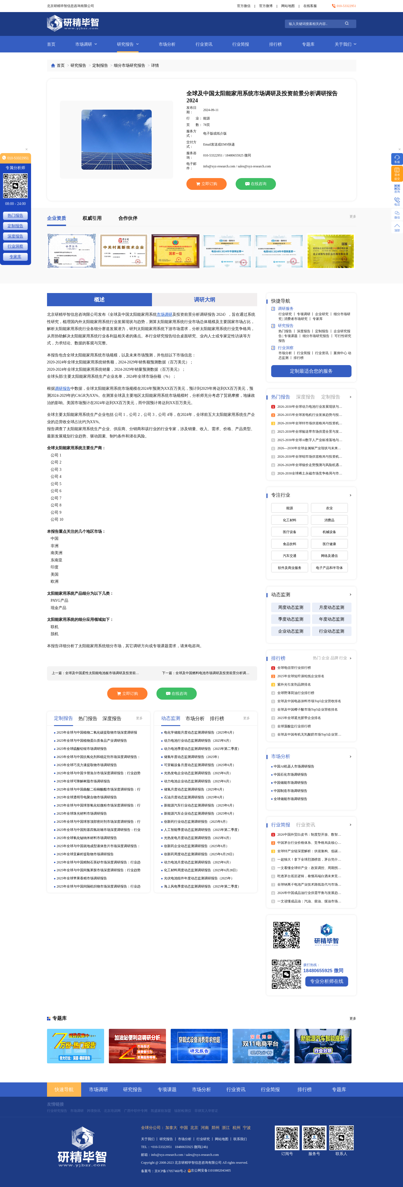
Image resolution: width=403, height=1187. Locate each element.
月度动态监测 (331, 607)
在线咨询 (255, 184)
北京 (194, 1128)
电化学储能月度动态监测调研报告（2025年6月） (200, 732)
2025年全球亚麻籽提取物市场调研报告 (85, 854)
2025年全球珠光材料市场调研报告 (82, 813)
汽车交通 (289, 556)
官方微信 (243, 6)
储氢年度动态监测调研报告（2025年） (192, 757)
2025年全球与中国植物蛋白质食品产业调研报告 (92, 741)
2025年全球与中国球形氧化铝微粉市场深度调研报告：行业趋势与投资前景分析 (98, 805)
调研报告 (63, 388)
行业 (343, 658)
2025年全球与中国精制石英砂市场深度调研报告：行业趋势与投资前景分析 (98, 862)
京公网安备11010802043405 (209, 1170)
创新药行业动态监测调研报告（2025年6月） (196, 822)
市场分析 (167, 44)
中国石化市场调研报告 (290, 774)
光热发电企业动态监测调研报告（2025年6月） (198, 773)
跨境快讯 (93, 1111)
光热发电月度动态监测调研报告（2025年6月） (198, 838)
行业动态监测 (331, 631)
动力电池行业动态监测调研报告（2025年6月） (198, 741)
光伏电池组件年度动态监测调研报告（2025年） (199, 878)
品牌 (335, 658)
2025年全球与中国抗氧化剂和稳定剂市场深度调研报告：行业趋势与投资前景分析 (98, 757)
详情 (155, 65)
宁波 (247, 1128)
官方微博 (266, 6)
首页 (51, 44)
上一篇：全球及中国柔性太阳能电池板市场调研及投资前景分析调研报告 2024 (97, 673)
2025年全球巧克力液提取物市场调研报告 (87, 765)
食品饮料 (289, 544)
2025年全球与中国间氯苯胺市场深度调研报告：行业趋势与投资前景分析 (98, 870)
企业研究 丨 (324, 314)
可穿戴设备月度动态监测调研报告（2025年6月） (200, 765)
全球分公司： (153, 1128)
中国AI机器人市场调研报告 (294, 766)
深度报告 (15, 236)
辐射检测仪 (182, 1111)
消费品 (329, 520)
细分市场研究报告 (129, 65)
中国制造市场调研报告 (290, 791)
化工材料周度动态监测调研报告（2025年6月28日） (202, 870)
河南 (205, 1128)
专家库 (318, 319)
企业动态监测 (290, 631)
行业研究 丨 (287, 314)
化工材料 (289, 520)
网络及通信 (329, 556)
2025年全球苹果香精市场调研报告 (82, 878)
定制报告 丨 (324, 331)
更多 (353, 216)
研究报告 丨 (169, 1139)
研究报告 (128, 44)
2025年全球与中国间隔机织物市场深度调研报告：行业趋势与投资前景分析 (98, 886)
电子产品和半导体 (329, 568)
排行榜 (275, 44)
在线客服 (310, 6)
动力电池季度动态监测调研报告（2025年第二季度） (202, 749)
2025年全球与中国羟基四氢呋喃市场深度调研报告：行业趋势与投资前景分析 (98, 830)
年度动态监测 (331, 619)
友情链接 (55, 1104)
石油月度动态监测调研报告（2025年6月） (195, 797)
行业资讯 (204, 44)
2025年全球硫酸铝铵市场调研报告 (82, 749)
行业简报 (240, 44)
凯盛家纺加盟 (161, 1111)
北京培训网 (112, 1111)
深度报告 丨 (306, 331)
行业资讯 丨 (324, 353)
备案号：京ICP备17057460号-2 (163, 1171)
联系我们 (240, 1139)
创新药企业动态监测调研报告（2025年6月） (196, 846)
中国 (184, 1128)
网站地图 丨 (224, 1139)
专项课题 (167, 1089)
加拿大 (171, 1128)
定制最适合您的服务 (311, 371)
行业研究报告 (57, 1111)
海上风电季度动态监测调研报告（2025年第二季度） (202, 886)
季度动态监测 (290, 619)
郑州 (215, 1128)
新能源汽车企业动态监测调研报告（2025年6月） (200, 813)
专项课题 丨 (293, 336)
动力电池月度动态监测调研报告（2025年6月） (198, 862)
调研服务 (282, 309)
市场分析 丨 (287, 353)
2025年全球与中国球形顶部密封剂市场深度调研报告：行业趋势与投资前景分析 (98, 822)
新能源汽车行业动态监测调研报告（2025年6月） (200, 805)
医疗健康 (329, 544)
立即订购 (206, 184)
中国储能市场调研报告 (290, 783)
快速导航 (64, 1089)
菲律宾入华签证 (206, 1111)
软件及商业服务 (289, 568)
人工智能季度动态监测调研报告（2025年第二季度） (202, 830)
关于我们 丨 (150, 1139)
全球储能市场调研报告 (290, 799)
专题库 (308, 44)
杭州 (236, 1128)
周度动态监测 (290, 607)
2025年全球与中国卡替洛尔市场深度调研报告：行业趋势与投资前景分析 (98, 773)
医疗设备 (289, 532)
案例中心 (341, 353)
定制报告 (100, 65)
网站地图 (288, 6)
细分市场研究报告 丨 (318, 336)
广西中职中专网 (135, 1111)
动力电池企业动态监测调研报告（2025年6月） (198, 781)
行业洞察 (282, 348)
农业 (329, 508)
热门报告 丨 (287, 331)
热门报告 (15, 215)
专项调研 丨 (306, 314)
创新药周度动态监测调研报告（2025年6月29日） (200, 854)
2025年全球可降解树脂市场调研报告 (83, 781)
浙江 (226, 1128)
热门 (317, 658)
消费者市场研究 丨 (298, 319)
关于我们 (345, 44)
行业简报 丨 (306, 353)
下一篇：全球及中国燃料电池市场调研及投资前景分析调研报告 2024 (207, 673)
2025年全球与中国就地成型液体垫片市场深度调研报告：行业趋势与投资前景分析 (98, 846)
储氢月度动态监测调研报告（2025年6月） (195, 789)
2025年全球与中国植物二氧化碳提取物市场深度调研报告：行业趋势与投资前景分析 (97, 732)
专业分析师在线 (326, 981)
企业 (326, 658)
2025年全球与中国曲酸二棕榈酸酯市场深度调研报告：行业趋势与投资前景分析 (98, 789)
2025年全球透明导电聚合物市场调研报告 (87, 797)
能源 (289, 508)
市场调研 (86, 44)
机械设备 (329, 532)
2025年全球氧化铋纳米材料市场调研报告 (87, 838)
